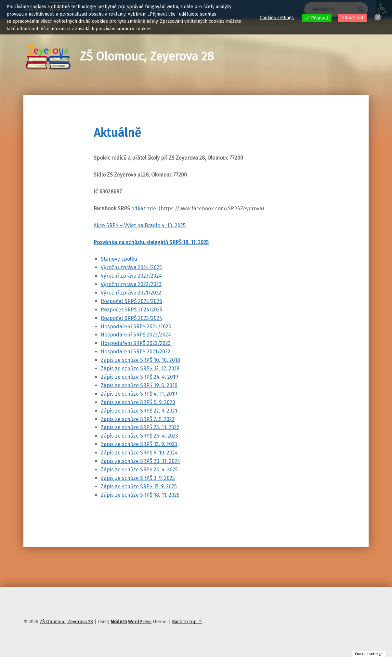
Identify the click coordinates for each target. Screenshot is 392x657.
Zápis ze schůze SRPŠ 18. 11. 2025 (140, 495)
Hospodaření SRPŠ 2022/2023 (136, 343)
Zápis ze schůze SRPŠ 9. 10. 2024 (139, 453)
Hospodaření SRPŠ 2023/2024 (136, 335)
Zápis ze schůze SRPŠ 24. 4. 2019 (139, 377)
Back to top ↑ (187, 621)
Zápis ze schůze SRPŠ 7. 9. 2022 (138, 419)
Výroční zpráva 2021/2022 (131, 293)
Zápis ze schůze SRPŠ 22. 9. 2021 (139, 411)
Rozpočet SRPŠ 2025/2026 (131, 301)
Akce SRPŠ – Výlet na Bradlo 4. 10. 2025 (140, 225)
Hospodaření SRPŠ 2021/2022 (135, 351)
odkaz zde (143, 208)
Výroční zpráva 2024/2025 (131, 267)
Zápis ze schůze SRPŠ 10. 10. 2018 (140, 360)
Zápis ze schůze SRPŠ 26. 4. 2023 (139, 436)
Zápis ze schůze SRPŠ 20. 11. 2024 (140, 461)
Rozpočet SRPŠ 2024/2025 (131, 310)
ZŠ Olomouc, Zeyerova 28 (147, 56)
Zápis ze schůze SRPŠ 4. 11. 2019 (139, 394)
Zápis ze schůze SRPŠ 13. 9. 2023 (139, 444)
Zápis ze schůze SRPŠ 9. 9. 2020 (138, 402)
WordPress (139, 621)
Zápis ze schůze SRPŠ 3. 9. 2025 (138, 478)
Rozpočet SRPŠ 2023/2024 (131, 318)
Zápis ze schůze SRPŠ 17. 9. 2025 (139, 486)
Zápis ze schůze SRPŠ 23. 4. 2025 (139, 469)
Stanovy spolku (119, 259)
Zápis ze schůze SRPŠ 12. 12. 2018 (140, 368)
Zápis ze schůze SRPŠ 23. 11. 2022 (140, 427)
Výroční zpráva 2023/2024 (131, 276)
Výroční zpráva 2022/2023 (131, 284)
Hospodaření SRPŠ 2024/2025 (136, 326)
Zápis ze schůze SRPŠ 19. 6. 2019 (139, 385)
